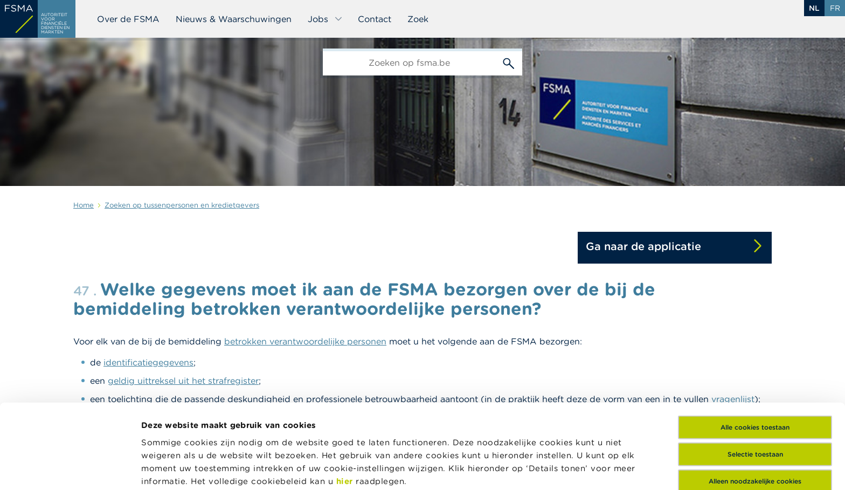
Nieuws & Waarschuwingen (234, 18)
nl (814, 8)
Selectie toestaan (755, 370)
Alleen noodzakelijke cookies (755, 397)
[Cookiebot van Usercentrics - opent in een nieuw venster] (70, 469)
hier (346, 396)
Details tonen (169, 469)
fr (835, 8)
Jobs (325, 18)
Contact (374, 18)
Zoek (417, 18)
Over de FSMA (128, 18)
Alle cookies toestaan (755, 343)
